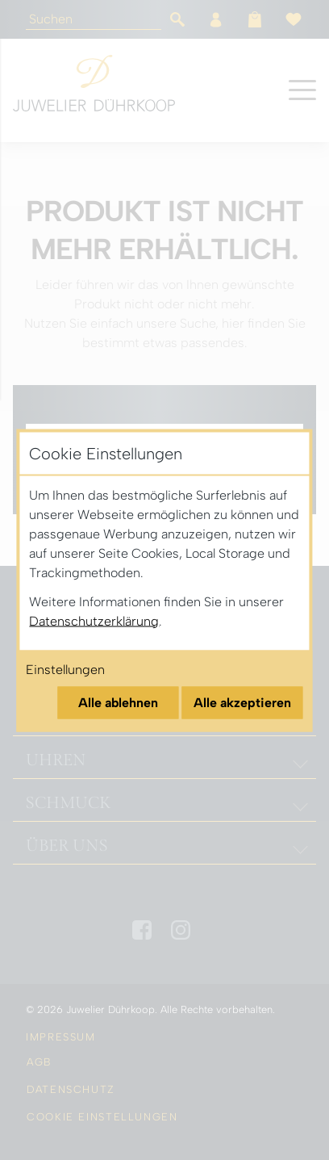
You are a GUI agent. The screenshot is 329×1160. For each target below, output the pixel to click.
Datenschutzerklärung (94, 620)
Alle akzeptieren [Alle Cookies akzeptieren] (242, 702)
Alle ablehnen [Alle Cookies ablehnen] (118, 702)
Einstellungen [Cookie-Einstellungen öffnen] (65, 668)
